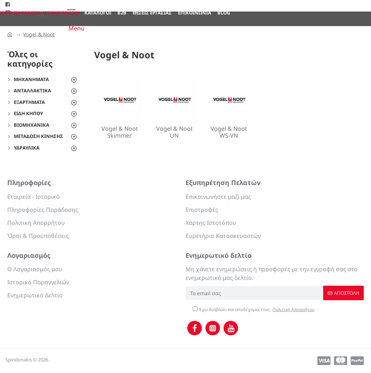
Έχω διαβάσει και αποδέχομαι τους (254, 309)
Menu (76, 28)
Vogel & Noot (39, 34)
